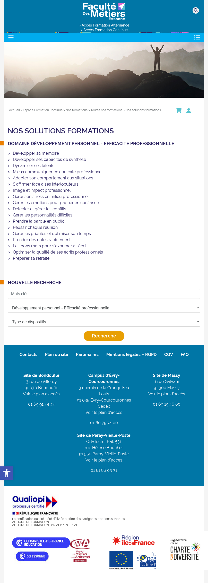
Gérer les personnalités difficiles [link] (42, 215)
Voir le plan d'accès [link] (41, 393)
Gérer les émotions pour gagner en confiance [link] (56, 202)
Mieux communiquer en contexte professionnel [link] (57, 171)
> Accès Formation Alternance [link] (104, 25)
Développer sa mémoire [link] (36, 153)
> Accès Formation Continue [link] (104, 30)
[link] (6, 473)
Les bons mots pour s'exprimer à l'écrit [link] (49, 245)
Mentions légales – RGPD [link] (131, 354)
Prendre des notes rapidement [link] (42, 239)
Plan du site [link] (56, 354)
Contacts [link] (28, 354)
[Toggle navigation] (11, 37)
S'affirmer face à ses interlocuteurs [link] (46, 184)
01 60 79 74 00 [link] (104, 422)
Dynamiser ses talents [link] (33, 165)
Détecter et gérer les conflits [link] (39, 208)
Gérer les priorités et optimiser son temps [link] (52, 233)
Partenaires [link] (87, 354)
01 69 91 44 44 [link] (41, 404)
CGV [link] (168, 354)
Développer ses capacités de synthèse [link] (49, 159)
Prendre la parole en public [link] (38, 221)
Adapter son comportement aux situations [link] (53, 178)
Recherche (104, 335)
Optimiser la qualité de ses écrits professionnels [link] (58, 252)
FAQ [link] (185, 354)
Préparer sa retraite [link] (31, 258)
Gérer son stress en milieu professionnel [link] (51, 196)
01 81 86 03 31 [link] (104, 470)
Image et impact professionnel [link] (42, 190)
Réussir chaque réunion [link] (35, 227)
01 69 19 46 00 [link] (166, 404)
